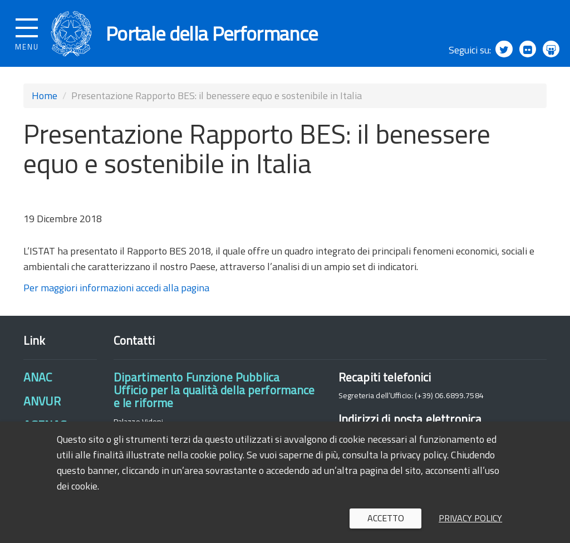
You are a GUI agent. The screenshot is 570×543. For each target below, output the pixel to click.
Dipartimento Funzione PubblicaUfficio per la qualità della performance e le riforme (214, 390)
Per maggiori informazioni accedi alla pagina (116, 288)
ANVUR (42, 401)
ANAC (37, 377)
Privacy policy (470, 518)
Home (44, 95)
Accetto (385, 518)
